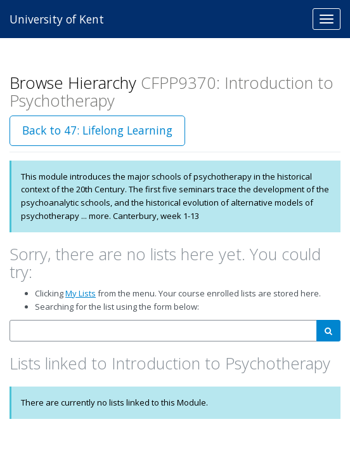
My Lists (80, 293)
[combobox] (163, 331)
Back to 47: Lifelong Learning (97, 130)
